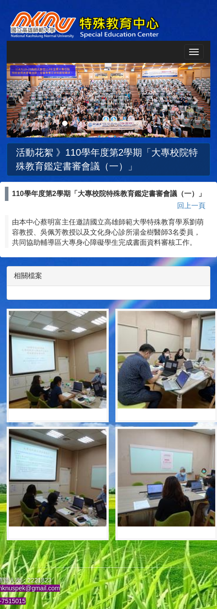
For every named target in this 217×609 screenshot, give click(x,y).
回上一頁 (191, 205)
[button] (22, 100)
